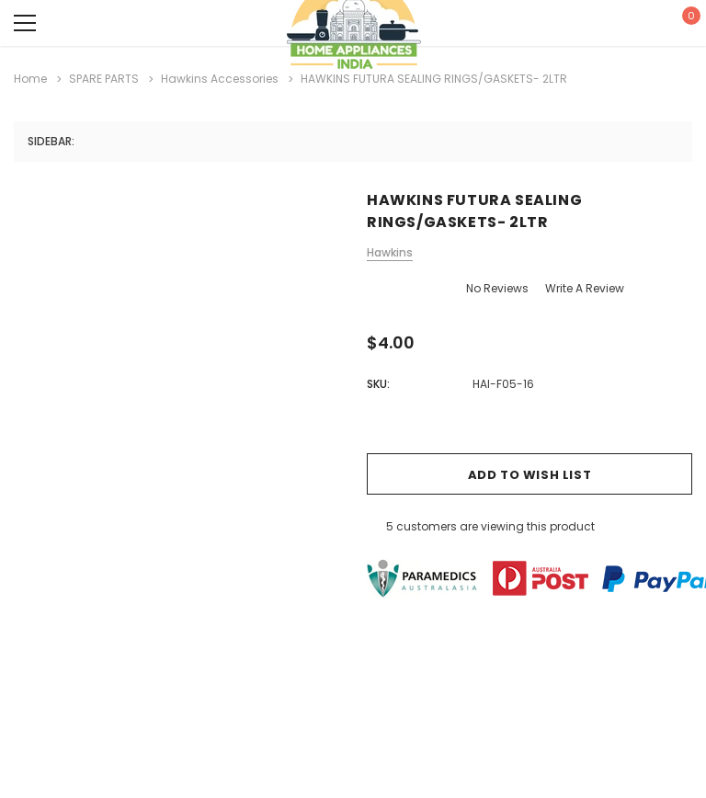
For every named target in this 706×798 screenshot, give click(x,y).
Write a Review (584, 288)
